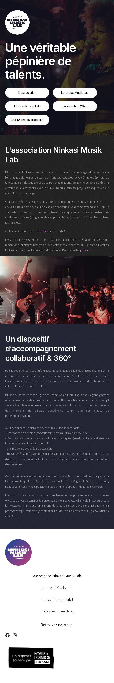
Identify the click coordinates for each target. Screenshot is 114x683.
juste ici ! (85, 250)
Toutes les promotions (57, 611)
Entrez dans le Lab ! (57, 599)
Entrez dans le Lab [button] (27, 106)
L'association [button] (27, 92)
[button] (7, 635)
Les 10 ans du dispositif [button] (27, 120)
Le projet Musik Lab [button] (75, 92)
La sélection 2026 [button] (75, 106)
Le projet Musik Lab (57, 587)
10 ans (44, 231)
